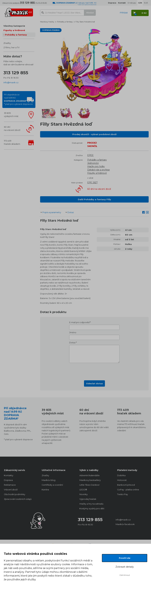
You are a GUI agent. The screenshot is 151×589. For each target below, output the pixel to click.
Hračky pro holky (96, 166)
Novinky (83, 494)
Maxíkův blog (48, 480)
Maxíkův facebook (125, 524)
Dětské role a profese (98, 169)
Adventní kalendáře (89, 475)
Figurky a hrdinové (14, 30)
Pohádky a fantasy (16, 34)
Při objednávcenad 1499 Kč (18, 99)
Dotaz (70, 212)
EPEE (90, 155)
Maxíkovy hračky (47, 22)
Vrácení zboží (11, 489)
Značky (7, 43)
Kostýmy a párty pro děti (91, 508)
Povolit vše (124, 558)
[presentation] (94, 371)
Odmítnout (124, 575)
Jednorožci (93, 163)
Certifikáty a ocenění (52, 485)
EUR (146, 3)
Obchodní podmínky (14, 494)
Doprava (8, 480)
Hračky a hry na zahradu (91, 503)
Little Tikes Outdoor (89, 485)
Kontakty (8, 475)
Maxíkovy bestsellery (90, 480)
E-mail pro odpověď (79, 322)
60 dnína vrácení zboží (12, 128)
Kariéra (45, 489)
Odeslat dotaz (94, 383)
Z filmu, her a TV (11, 47)
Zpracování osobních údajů (18, 499)
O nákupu (132, 3)
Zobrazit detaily (124, 566)
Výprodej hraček (87, 499)
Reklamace (10, 485)
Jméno (72, 332)
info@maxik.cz (10, 82)
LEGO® (83, 489)
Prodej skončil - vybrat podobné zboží (94, 134)
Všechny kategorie (14, 26)
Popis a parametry (51, 212)
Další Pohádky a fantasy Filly (94, 199)
